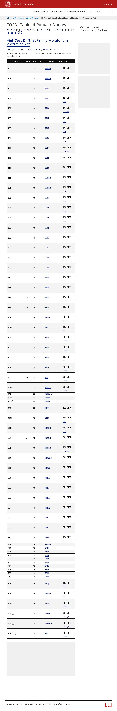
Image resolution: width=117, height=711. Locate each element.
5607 (47, 258)
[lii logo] (13, 11)
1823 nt (48, 428)
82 (69, 617)
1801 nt (48, 448)
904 (64, 71)
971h (47, 367)
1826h (47, 508)
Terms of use (58, 704)
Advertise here (40, 704)
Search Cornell (107, 4)
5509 (47, 168)
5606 (47, 248)
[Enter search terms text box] (101, 11)
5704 (47, 559)
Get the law (44, 11)
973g (47, 584)
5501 (47, 88)
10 (64, 617)
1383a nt (48, 623)
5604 (47, 228)
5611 (47, 298)
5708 (47, 573)
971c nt (48, 387)
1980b (47, 398)
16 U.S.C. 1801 (47, 49)
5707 (47, 570)
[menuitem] (34, 11)
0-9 (8, 29)
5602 (47, 208)
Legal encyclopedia (71, 11)
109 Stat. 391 (35, 49)
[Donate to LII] (90, 11)
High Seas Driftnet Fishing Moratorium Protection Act (37, 42)
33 (64, 411)
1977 (47, 408)
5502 (47, 98)
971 (46, 633)
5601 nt (48, 188)
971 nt (47, 318)
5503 (47, 108)
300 (64, 101)
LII (8, 18)
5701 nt (48, 544)
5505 (47, 128)
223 (64, 111)
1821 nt (48, 594)
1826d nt (48, 458)
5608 (47, 268)
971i (46, 328)
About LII (35, 11)
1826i (47, 518)
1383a (47, 613)
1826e (47, 478)
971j (46, 377)
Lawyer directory (56, 11)
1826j (47, 528)
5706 (47, 566)
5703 (47, 555)
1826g (47, 498)
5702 (47, 552)
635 (67, 321)
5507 (47, 148)
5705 (47, 562)
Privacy (67, 704)
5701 (47, 548)
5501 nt (48, 68)
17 (66, 617)
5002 (47, 418)
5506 (47, 138)
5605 (47, 238)
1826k (47, 538)
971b (47, 337)
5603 (47, 218)
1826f (47, 488)
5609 (47, 278)
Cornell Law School (22, 3)
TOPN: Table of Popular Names (24, 18)
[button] (111, 11)
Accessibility (10, 704)
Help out (83, 11)
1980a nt (48, 394)
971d (47, 347)
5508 (47, 158)
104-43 (9, 49)
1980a (47, 401)
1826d (47, 468)
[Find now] (111, 11)
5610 (47, 288)
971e (47, 357)
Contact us (29, 704)
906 (67, 151)
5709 (47, 577)
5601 (47, 198)
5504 (47, 118)
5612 (47, 308)
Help (49, 704)
